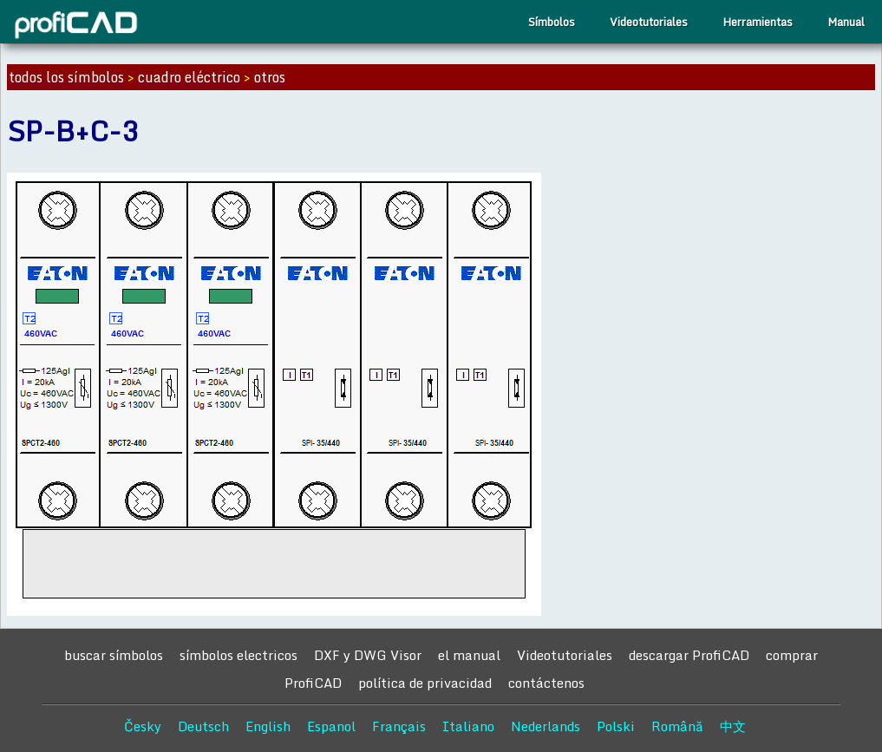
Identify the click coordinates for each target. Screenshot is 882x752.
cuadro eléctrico (189, 77)
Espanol (331, 726)
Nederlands (545, 726)
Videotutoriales (649, 21)
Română (677, 726)
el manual (469, 654)
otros (269, 77)
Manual (846, 21)
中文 (733, 726)
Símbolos (551, 21)
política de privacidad (425, 682)
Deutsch (203, 726)
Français (399, 726)
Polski (616, 726)
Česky (142, 726)
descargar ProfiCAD (689, 654)
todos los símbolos (66, 77)
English (268, 726)
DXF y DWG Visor (367, 654)
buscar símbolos (113, 654)
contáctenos (546, 682)
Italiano (468, 726)
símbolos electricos (238, 654)
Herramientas (757, 21)
